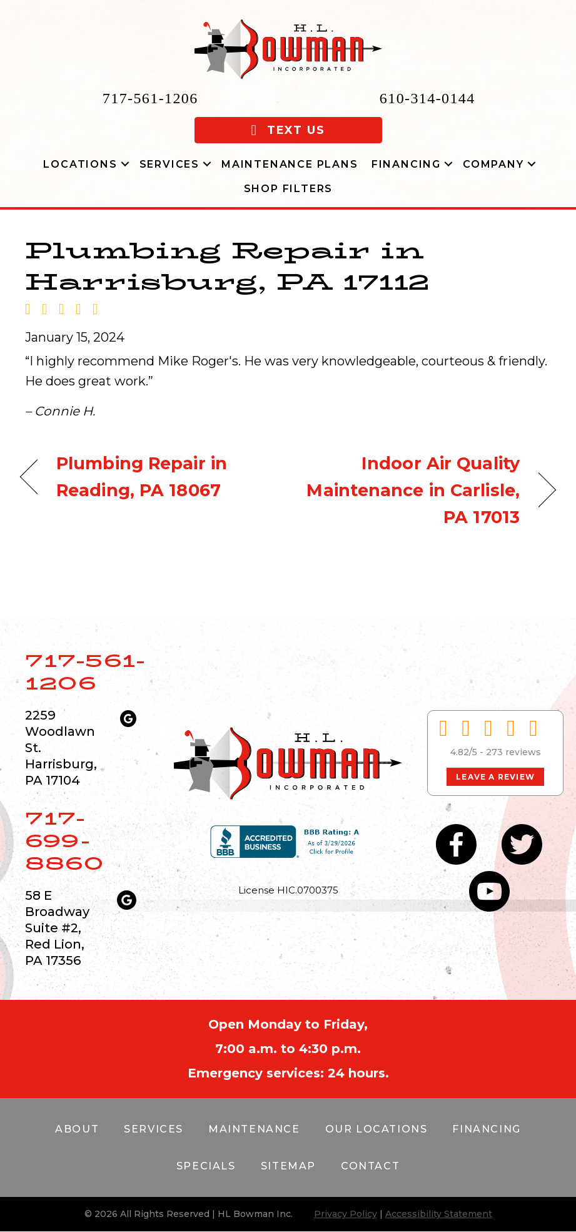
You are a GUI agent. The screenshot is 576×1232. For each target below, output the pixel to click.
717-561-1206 (150, 98)
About (77, 1129)
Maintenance (254, 1129)
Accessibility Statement (438, 1213)
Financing (406, 164)
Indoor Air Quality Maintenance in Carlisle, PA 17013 (412, 490)
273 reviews (513, 752)
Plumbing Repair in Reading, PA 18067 (141, 477)
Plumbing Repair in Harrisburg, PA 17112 (227, 266)
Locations (80, 164)
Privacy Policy (345, 1213)
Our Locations (376, 1129)
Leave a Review (495, 776)
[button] (125, 164)
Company (493, 164)
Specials (206, 1166)
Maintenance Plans (289, 164)
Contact (370, 1166)
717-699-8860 (64, 840)
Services (169, 164)
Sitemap (288, 1166)
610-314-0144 (427, 98)
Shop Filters (288, 189)
